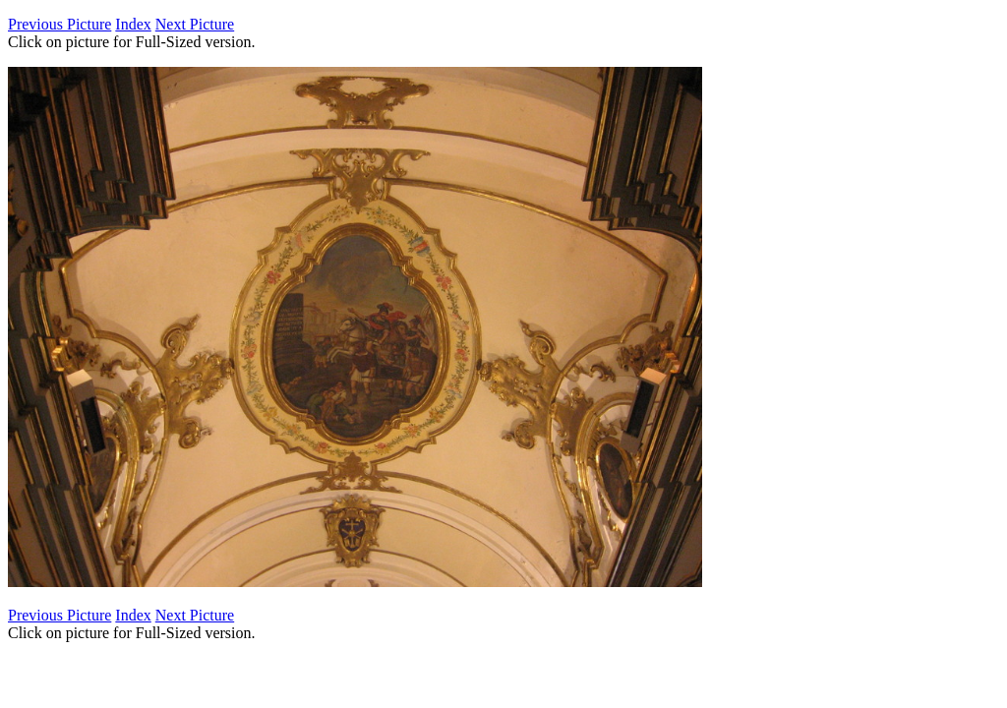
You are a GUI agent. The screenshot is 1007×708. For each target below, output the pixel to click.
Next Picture (194, 24)
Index (132, 24)
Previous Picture (59, 24)
